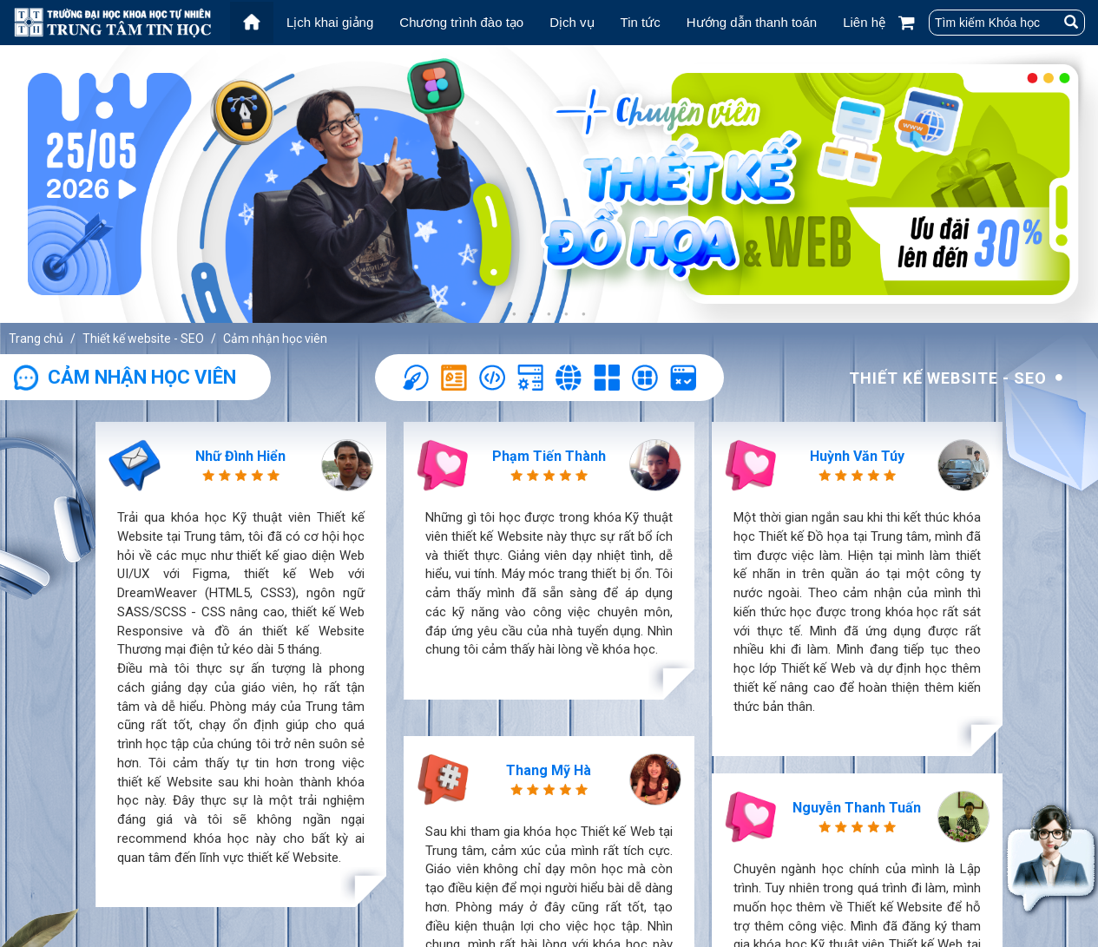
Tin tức (641, 22)
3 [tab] (549, 314)
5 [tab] (584, 314)
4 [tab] (566, 314)
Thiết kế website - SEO (143, 338)
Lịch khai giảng (329, 22)
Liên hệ (864, 22)
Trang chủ (36, 338)
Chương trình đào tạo (461, 22)
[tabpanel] (549, 184)
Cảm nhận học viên (275, 338)
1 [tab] (514, 314)
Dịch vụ (571, 22)
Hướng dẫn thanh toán (752, 22)
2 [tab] (532, 314)
